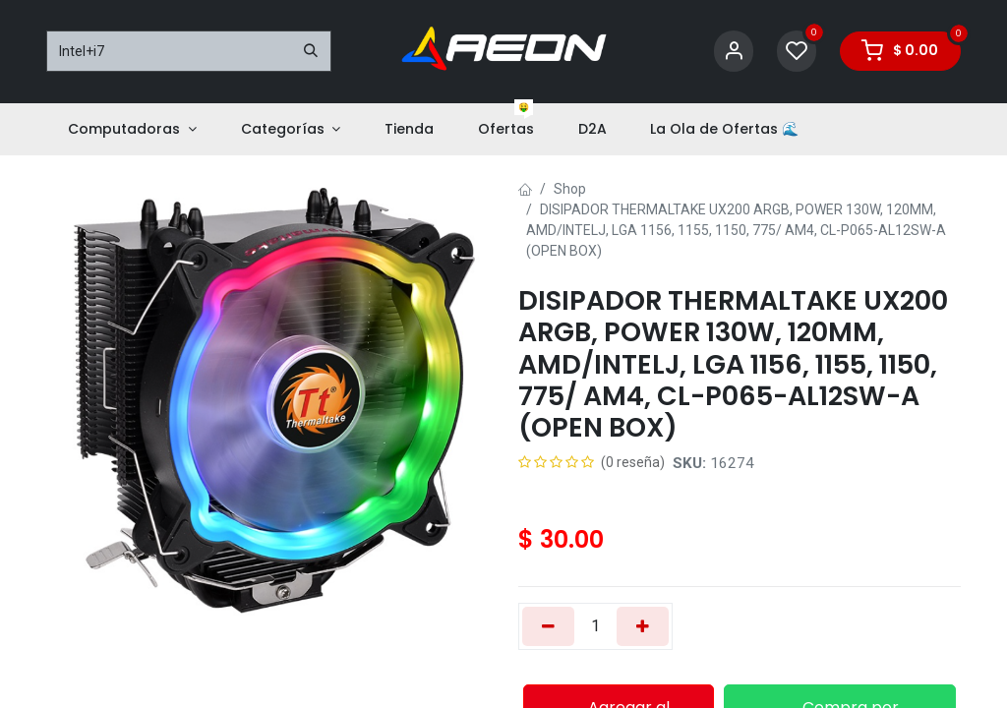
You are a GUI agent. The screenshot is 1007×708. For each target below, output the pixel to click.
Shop (570, 189)
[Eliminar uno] (548, 626)
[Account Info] (733, 51)
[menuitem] (132, 129)
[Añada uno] (643, 626)
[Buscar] (310, 51)
